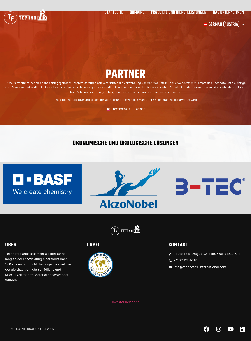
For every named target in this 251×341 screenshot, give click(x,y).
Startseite (114, 12)
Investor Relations (125, 302)
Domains (137, 12)
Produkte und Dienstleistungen (178, 12)
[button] (223, 25)
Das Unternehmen (228, 12)
